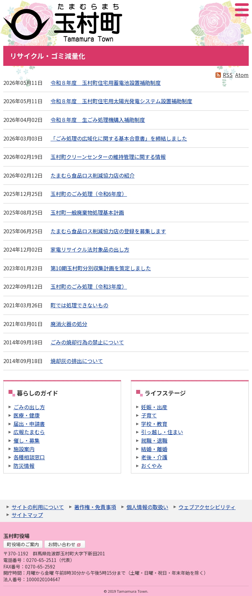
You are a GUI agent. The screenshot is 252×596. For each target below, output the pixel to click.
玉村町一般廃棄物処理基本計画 (87, 212)
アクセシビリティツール (224, 9)
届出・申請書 (29, 424)
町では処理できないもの (79, 305)
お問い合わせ (64, 544)
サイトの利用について (37, 507)
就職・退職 (154, 440)
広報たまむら (29, 432)
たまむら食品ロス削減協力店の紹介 (93, 175)
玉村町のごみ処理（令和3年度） (89, 286)
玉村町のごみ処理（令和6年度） (89, 194)
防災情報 (23, 466)
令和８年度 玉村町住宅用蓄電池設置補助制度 (106, 83)
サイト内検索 (209, 10)
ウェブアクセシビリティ (207, 507)
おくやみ (151, 466)
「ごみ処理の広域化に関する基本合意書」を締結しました (119, 138)
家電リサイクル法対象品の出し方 (90, 249)
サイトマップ (27, 515)
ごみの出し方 (29, 407)
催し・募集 (26, 440)
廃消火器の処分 (69, 324)
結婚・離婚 (154, 449)
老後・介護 (154, 457)
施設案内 (23, 449)
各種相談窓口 (29, 457)
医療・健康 (26, 415)
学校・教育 (154, 424)
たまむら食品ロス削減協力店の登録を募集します (108, 231)
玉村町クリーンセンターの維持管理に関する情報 (108, 157)
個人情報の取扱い (147, 507)
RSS (228, 75)
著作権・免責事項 (95, 507)
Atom (242, 75)
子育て (149, 415)
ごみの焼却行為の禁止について (87, 342)
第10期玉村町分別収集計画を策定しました (101, 268)
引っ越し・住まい (162, 432)
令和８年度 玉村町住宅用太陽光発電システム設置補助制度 (121, 101)
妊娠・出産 (154, 407)
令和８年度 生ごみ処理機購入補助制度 (98, 120)
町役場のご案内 (23, 544)
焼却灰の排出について (77, 361)
